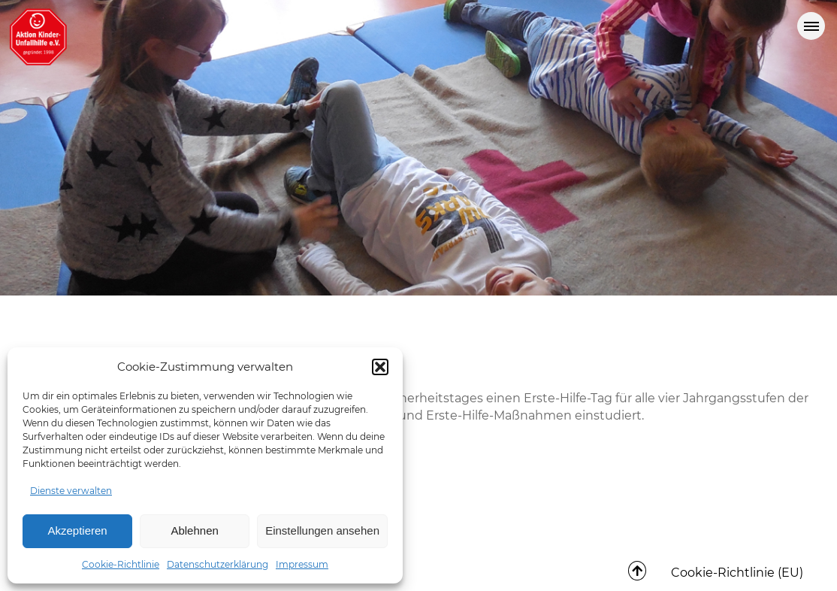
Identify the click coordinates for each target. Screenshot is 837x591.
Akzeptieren (77, 530)
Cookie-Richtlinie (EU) (737, 572)
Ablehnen (194, 530)
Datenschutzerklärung (217, 564)
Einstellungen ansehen (322, 530)
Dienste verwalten (71, 490)
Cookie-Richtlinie (120, 564)
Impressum (302, 564)
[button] (380, 366)
